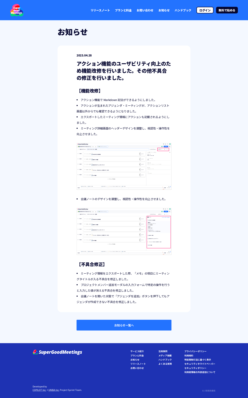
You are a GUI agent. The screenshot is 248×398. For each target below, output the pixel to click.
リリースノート (100, 10)
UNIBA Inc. (53, 390)
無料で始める (227, 10)
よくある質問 (165, 363)
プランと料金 (123, 10)
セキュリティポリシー (195, 368)
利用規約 (188, 355)
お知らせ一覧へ (124, 325)
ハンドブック (183, 10)
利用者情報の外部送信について (199, 372)
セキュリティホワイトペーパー (199, 363)
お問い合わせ (145, 10)
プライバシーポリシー (195, 351)
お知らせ (164, 10)
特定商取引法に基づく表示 (197, 359)
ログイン (205, 10)
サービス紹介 (137, 351)
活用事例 (162, 351)
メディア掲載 (165, 355)
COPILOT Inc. (39, 390)
